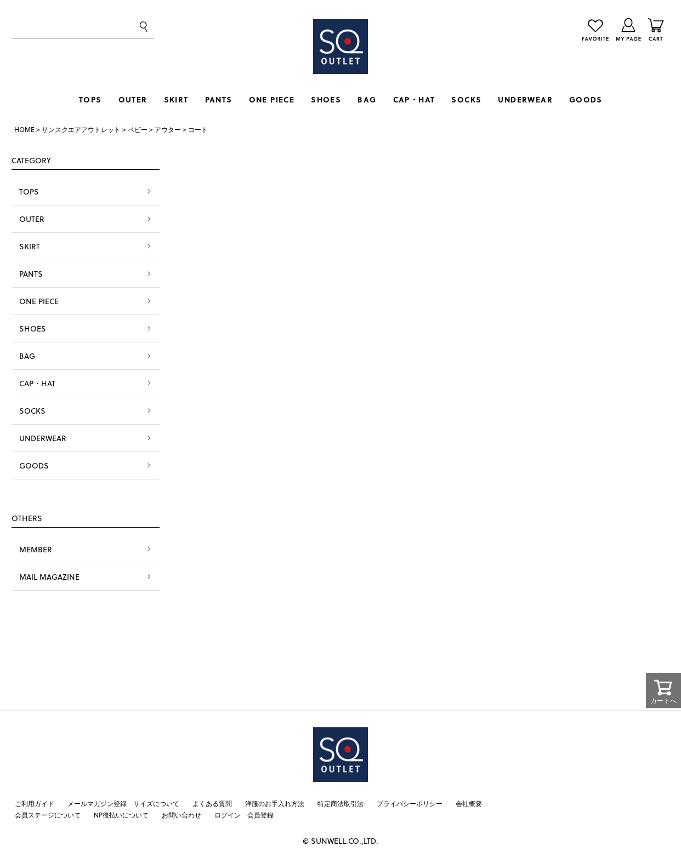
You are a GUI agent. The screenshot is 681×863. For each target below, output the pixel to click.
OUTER (132, 99)
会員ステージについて (48, 815)
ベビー (137, 129)
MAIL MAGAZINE (49, 576)
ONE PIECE (272, 99)
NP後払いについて (121, 815)
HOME (24, 129)
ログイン (227, 815)
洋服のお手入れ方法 (274, 803)
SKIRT (176, 99)
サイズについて (156, 803)
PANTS (218, 99)
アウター (168, 129)
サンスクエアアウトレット (81, 129)
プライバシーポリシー (409, 803)
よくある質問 (212, 803)
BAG (366, 99)
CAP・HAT (414, 99)
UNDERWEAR (525, 99)
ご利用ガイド (34, 803)
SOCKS (466, 99)
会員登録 (260, 815)
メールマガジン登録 (97, 803)
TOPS (90, 99)
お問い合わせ (181, 815)
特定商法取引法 (340, 803)
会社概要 (469, 803)
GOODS (585, 99)
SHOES (326, 99)
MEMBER (35, 549)
